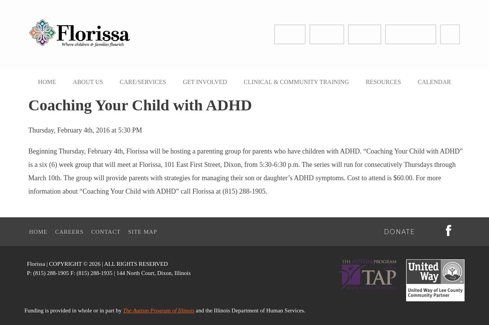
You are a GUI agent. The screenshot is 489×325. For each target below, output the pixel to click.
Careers (365, 34)
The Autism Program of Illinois (158, 310)
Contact (326, 34)
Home (47, 82)
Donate (290, 34)
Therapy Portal (411, 34)
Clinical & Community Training (296, 82)
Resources (383, 82)
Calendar (434, 82)
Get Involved (205, 82)
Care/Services (143, 82)
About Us (88, 82)
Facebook (450, 34)
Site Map (142, 232)
